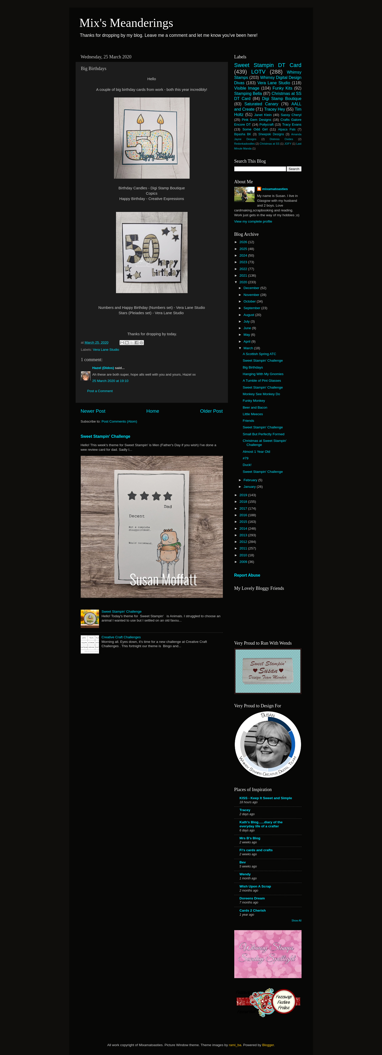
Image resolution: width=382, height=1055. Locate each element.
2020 (243, 282)
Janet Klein (263, 115)
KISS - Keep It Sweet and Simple (266, 798)
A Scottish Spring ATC (259, 354)
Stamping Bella (248, 93)
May (247, 335)
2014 (243, 528)
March (249, 348)
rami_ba (235, 1045)
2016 (243, 515)
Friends (248, 421)
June (248, 328)
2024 (243, 255)
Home (152, 411)
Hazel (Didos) (103, 368)
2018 (243, 502)
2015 (243, 522)
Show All (297, 920)
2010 (243, 555)
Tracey (245, 810)
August (249, 315)
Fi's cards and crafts (256, 850)
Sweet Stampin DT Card (268, 65)
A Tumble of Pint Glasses (262, 380)
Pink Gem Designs (256, 120)
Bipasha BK (242, 134)
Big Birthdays (253, 367)
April (248, 341)
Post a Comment (100, 391)
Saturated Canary (261, 104)
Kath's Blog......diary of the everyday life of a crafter (261, 824)
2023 (243, 262)
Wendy (245, 874)
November (252, 295)
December (252, 288)
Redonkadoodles (244, 143)
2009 (243, 562)
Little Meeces (253, 414)
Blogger (268, 1045)
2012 (243, 542)
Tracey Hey (274, 109)
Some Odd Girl (255, 129)
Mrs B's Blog (250, 838)
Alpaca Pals (286, 129)
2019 (243, 495)
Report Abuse (247, 575)
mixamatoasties (275, 189)
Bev (243, 862)
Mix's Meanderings (126, 22)
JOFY (287, 143)
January (250, 487)
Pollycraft (266, 124)
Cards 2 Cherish (253, 910)
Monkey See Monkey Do (261, 394)
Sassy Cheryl (291, 115)
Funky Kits (282, 88)
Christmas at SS (269, 143)
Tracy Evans (292, 124)
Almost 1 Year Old (256, 452)
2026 (243, 242)
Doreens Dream (252, 898)
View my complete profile (253, 221)
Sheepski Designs (271, 134)
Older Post (211, 411)
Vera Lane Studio (106, 349)
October (250, 301)
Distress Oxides (281, 139)
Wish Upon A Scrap (255, 886)
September (252, 308)
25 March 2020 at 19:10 (110, 381)
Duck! (247, 465)
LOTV (258, 72)
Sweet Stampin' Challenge (105, 436)
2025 (243, 249)
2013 (243, 535)
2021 (243, 275)
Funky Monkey (254, 401)
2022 (243, 269)
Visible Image (246, 88)
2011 (243, 548)
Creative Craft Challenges (121, 637)
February (251, 480)
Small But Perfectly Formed (263, 434)
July (247, 321)
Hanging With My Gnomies (263, 374)
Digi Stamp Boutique (281, 98)
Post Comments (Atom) (119, 421)
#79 (245, 458)
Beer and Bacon (255, 407)
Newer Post (93, 411)
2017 (243, 508)
